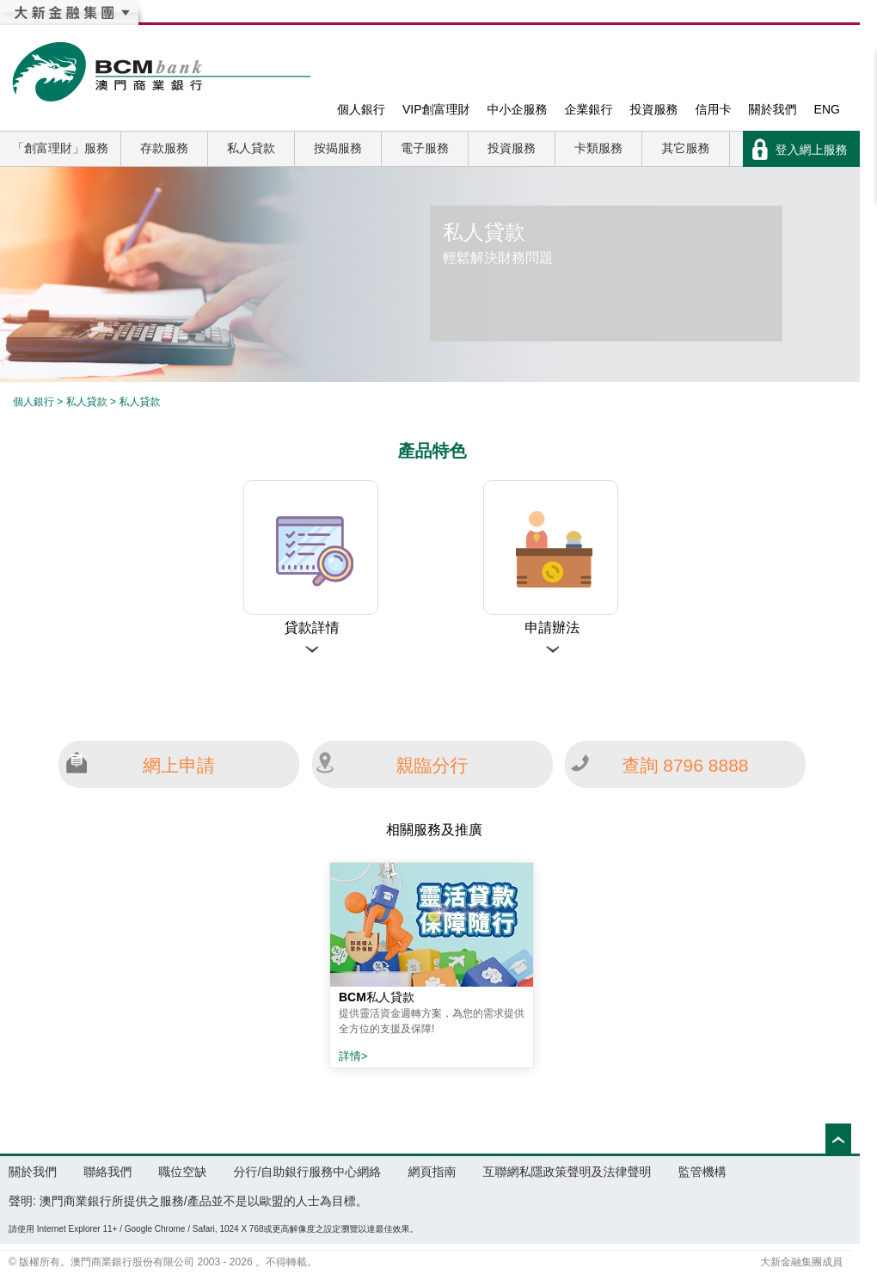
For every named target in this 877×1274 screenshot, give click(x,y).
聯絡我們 (107, 1172)
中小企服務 (518, 109)
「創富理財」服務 (60, 148)
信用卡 (714, 109)
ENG (827, 109)
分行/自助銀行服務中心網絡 (307, 1172)
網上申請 (179, 765)
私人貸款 (251, 148)
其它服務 (686, 148)
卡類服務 (598, 148)
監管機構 (702, 1172)
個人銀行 (361, 109)
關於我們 (773, 109)
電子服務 (425, 148)
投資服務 (654, 109)
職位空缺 (182, 1172)
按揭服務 (338, 148)
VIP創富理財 (436, 109)
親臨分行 (432, 765)
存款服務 (164, 148)
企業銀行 (589, 109)
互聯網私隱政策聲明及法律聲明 (567, 1172)
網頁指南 (432, 1172)
